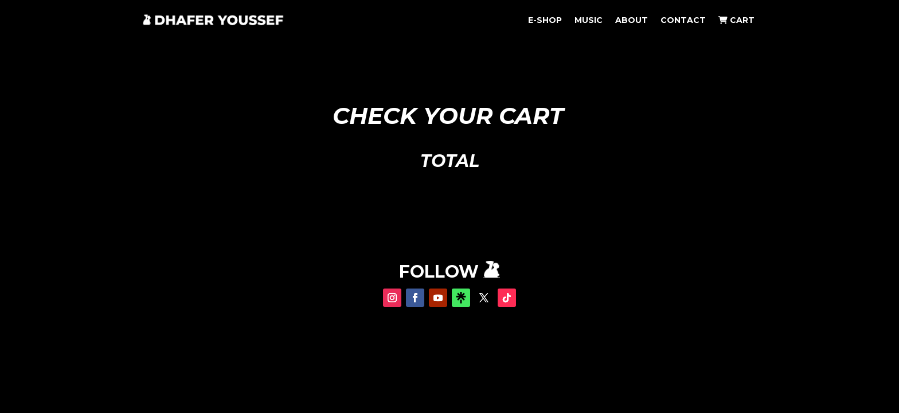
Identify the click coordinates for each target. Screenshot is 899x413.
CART (736, 20)
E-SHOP (545, 20)
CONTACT (683, 20)
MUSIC (588, 20)
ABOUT (631, 20)
